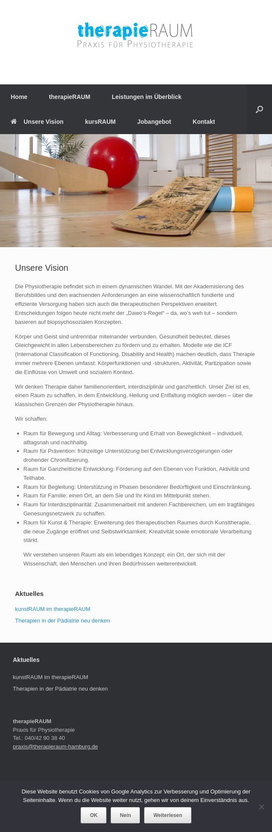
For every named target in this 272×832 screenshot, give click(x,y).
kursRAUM (100, 121)
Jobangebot (154, 121)
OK (93, 815)
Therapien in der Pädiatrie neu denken (62, 620)
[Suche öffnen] (259, 109)
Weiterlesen (167, 815)
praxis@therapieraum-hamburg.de (55, 746)
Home (19, 96)
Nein (125, 815)
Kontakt (204, 121)
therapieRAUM (69, 96)
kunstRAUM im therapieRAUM (53, 609)
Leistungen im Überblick (146, 96)
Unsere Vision (37, 121)
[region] (136, 190)
